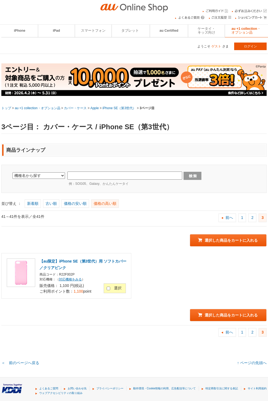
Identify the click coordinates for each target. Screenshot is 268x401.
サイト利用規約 (257, 388)
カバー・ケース (75, 108)
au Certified (168, 31)
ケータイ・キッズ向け (206, 30)
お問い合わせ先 (77, 388)
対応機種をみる (70, 279)
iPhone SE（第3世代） (119, 108)
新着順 (32, 203)
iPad (56, 31)
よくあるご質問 (48, 388)
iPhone (19, 31)
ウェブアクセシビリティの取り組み (61, 393)
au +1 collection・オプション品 (37, 108)
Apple (94, 108)
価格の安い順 (75, 203)
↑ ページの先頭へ (252, 363)
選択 (118, 288)
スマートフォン (93, 31)
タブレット (130, 31)
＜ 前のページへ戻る (20, 363)
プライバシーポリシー (109, 388)
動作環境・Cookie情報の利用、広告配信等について (164, 388)
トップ (6, 108)
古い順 (51, 203)
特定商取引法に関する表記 (221, 388)
